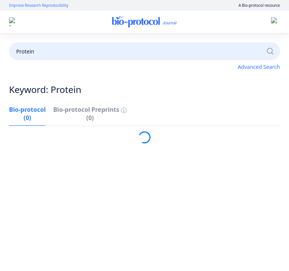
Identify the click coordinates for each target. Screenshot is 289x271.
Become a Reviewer (222, 42)
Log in (205, 22)
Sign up (232, 22)
